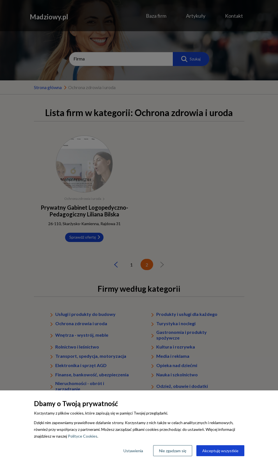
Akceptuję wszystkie (220, 450)
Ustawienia (133, 450)
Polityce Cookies (82, 436)
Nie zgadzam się (172, 450)
